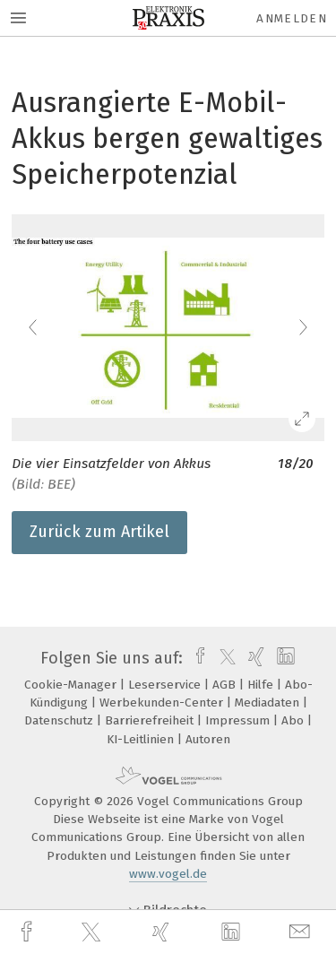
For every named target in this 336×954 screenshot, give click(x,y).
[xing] (163, 932)
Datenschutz (60, 720)
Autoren (207, 739)
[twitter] (93, 932)
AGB (225, 684)
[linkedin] (233, 932)
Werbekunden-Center (163, 702)
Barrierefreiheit (151, 720)
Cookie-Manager (72, 684)
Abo (294, 720)
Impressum (239, 720)
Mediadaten (269, 702)
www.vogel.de (168, 873)
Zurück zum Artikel (99, 532)
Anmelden (291, 18)
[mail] (301, 932)
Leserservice (166, 684)
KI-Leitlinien (142, 739)
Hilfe (262, 684)
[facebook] (29, 932)
